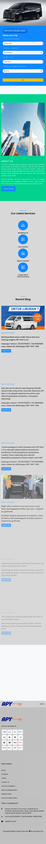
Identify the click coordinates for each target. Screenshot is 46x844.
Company (4, 774)
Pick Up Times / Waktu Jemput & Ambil (15, 66)
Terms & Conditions (8, 786)
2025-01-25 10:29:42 (7, 334)
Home (3, 770)
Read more (6, 352)
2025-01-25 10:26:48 (7, 386)
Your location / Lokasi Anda (11, 39)
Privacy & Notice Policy (9, 798)
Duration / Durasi (8, 57)
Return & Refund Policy (9, 790)
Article (3, 778)
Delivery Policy (6, 794)
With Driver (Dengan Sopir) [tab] (14, 30)
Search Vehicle (8, 190)
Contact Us (5, 782)
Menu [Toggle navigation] (42, 704)
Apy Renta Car (38, 831)
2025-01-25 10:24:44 (7, 445)
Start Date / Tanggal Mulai (11, 48)
